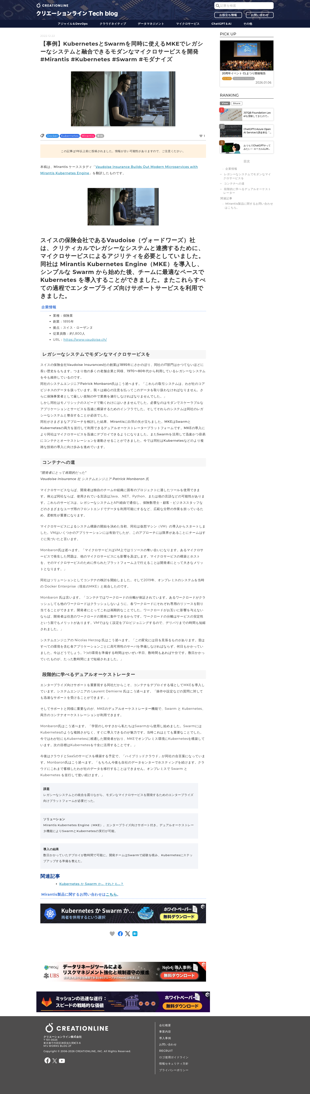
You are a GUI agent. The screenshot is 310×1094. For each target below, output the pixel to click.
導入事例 (165, 1038)
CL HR (227, 78)
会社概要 (165, 1025)
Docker (52, 136)
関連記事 (226, 198)
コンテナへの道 (234, 183)
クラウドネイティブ (113, 23)
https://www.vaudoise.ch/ (85, 340)
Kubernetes (70, 136)
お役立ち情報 (228, 15)
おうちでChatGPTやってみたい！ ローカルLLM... (257, 147)
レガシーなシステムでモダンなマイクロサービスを (247, 176)
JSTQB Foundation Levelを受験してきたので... (257, 114)
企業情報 (231, 168)
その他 (247, 23)
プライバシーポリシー (173, 1070)
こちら (111, 894)
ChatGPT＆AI (222, 23)
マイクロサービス (188, 23)
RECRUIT (166, 1051)
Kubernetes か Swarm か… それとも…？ (91, 884)
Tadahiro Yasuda (244, 78)
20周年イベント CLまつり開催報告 (244, 73)
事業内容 (165, 1031)
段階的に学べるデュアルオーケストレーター (247, 191)
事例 (100, 136)
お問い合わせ (259, 15)
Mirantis (88, 136)
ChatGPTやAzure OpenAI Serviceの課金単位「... (257, 131)
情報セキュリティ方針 (173, 1063)
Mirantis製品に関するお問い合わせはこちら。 (249, 205)
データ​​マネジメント (151, 23)
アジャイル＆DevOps (73, 23)
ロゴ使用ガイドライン (173, 1057)
